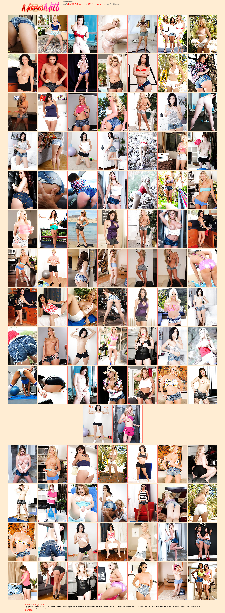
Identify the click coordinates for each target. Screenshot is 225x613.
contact (29, 610)
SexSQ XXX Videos (76, 4)
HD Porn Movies (95, 4)
